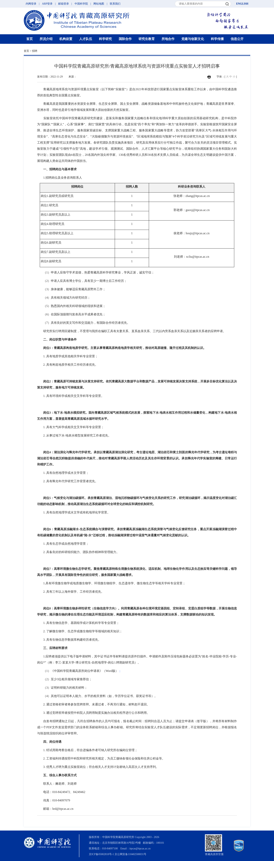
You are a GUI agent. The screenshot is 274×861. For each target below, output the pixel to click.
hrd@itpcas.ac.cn (62, 808)
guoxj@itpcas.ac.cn (198, 210)
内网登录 (31, 3)
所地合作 (168, 39)
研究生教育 (147, 39)
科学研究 (105, 39)
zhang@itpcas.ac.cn (198, 195)
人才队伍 (85, 39)
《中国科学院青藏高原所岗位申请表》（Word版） (84, 670)
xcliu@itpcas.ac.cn (197, 256)
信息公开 (237, 39)
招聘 (34, 51)
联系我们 (115, 3)
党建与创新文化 (192, 39)
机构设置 (65, 39)
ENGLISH (242, 3)
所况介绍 (46, 39)
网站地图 (98, 3)
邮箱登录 (63, 3)
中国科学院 (81, 3)
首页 (29, 39)
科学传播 (217, 39)
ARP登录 (47, 3)
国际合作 (125, 39)
